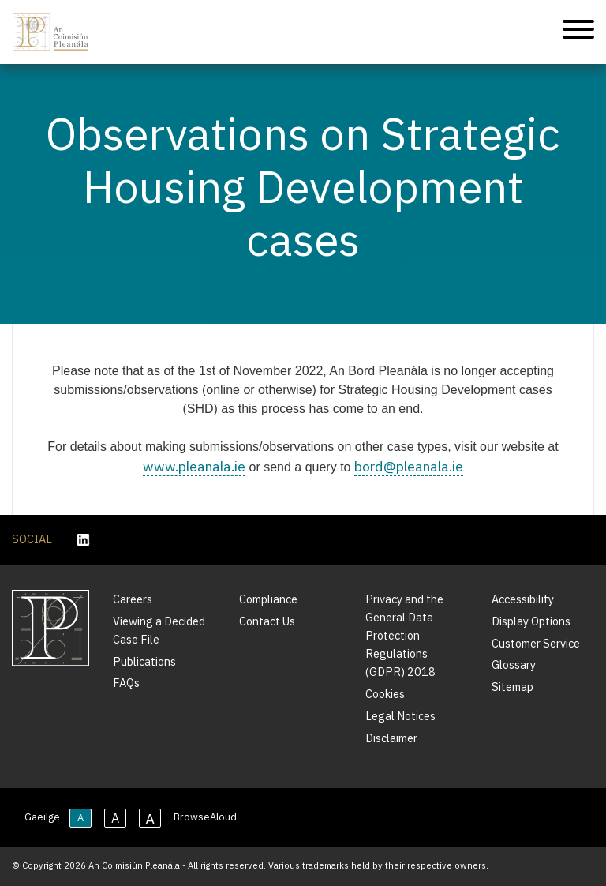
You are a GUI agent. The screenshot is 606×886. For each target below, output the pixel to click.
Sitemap (512, 686)
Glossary (514, 664)
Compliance (268, 598)
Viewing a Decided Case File (159, 630)
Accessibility (523, 598)
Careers (132, 598)
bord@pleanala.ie (408, 466)
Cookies (385, 693)
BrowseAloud (205, 817)
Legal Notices (400, 715)
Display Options (531, 621)
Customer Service (536, 643)
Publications (144, 661)
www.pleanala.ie (194, 466)
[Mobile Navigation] (578, 32)
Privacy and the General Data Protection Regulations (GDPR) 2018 (404, 635)
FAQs (126, 682)
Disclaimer (391, 737)
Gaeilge (42, 817)
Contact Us (267, 621)
